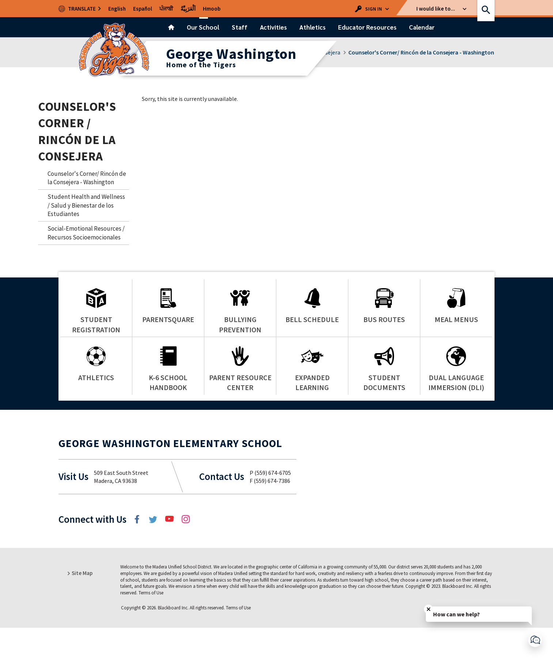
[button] (374, 8)
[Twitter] (154, 549)
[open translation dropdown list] (80, 8)
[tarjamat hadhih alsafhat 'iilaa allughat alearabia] (188, 8)
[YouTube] (170, 549)
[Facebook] (138, 549)
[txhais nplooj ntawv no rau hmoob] (211, 8)
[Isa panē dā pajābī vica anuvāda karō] (166, 8)
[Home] (171, 27)
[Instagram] (186, 549)
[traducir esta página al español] (142, 8)
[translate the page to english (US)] (117, 8)
